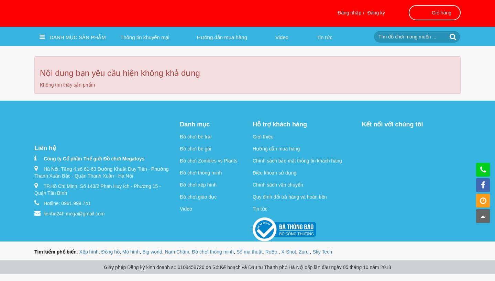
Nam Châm (177, 252)
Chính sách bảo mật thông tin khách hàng (297, 161)
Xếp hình (89, 252)
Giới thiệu (263, 136)
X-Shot (288, 252)
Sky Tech (322, 252)
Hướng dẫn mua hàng (222, 37)
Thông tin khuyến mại (144, 37)
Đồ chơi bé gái (195, 148)
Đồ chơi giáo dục (198, 197)
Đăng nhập (349, 12)
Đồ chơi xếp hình (198, 185)
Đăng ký (376, 12)
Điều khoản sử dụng (274, 173)
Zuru (304, 252)
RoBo (272, 252)
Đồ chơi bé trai (195, 136)
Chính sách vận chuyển (278, 185)
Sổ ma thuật (249, 252)
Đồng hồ (110, 252)
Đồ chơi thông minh (201, 173)
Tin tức (324, 37)
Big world (152, 252)
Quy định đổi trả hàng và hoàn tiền (290, 197)
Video (281, 37)
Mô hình (131, 252)
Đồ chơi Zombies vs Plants (208, 161)
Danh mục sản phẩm (73, 37)
